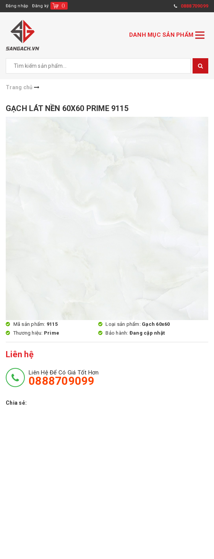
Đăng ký (40, 5)
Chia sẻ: (16, 403)
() (63, 5)
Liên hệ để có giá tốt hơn (64, 378)
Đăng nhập (17, 5)
